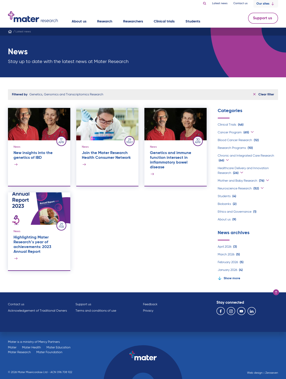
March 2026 (229, 254)
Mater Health (31, 347)
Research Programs (235, 148)
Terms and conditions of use (95, 310)
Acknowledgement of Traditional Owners (37, 310)
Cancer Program (233, 132)
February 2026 (230, 262)
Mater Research (19, 352)
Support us (263, 18)
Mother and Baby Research (241, 180)
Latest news (219, 3)
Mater (12, 347)
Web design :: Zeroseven (262, 372)
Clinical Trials (230, 124)
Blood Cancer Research (238, 140)
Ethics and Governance (237, 211)
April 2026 (227, 246)
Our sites (265, 3)
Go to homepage (33, 17)
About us (227, 219)
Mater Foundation (49, 352)
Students (227, 196)
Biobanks (227, 204)
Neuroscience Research (238, 188)
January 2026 (230, 270)
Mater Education (58, 347)
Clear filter (263, 94)
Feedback (150, 304)
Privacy (148, 310)
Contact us (240, 3)
